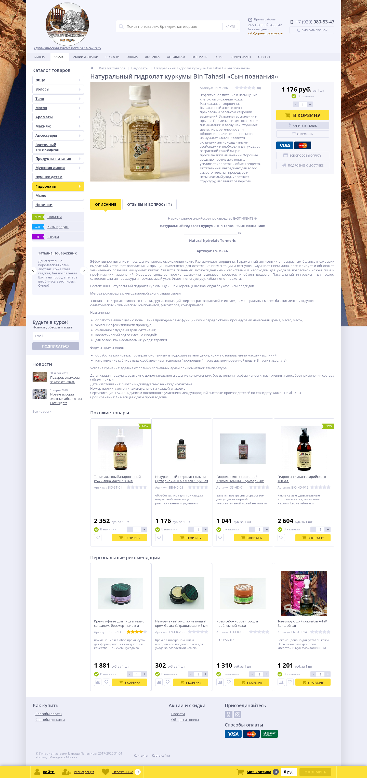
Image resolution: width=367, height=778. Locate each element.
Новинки (44, 204)
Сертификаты (241, 57)
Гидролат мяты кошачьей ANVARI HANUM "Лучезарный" (240, 479)
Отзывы (264, 57)
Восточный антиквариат (47, 147)
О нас (219, 57)
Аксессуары (58, 135)
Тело (58, 98)
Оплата (132, 57)
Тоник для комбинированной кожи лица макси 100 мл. (117, 479)
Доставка (152, 57)
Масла (58, 107)
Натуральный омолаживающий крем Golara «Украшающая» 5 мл (181, 623)
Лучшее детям (48, 176)
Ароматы (58, 116)
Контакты (199, 57)
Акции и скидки (85, 57)
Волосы (58, 89)
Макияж (58, 126)
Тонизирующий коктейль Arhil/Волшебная (302, 623)
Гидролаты (58, 186)
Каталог (60, 57)
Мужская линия (58, 167)
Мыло (40, 195)
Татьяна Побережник (57, 253)
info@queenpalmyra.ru (265, 33)
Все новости (41, 411)
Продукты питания (58, 158)
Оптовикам (176, 57)
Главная (40, 57)
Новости (112, 57)
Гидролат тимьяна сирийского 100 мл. (302, 479)
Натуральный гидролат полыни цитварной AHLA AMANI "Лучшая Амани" (181, 481)
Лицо (58, 80)
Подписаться (56, 346)
